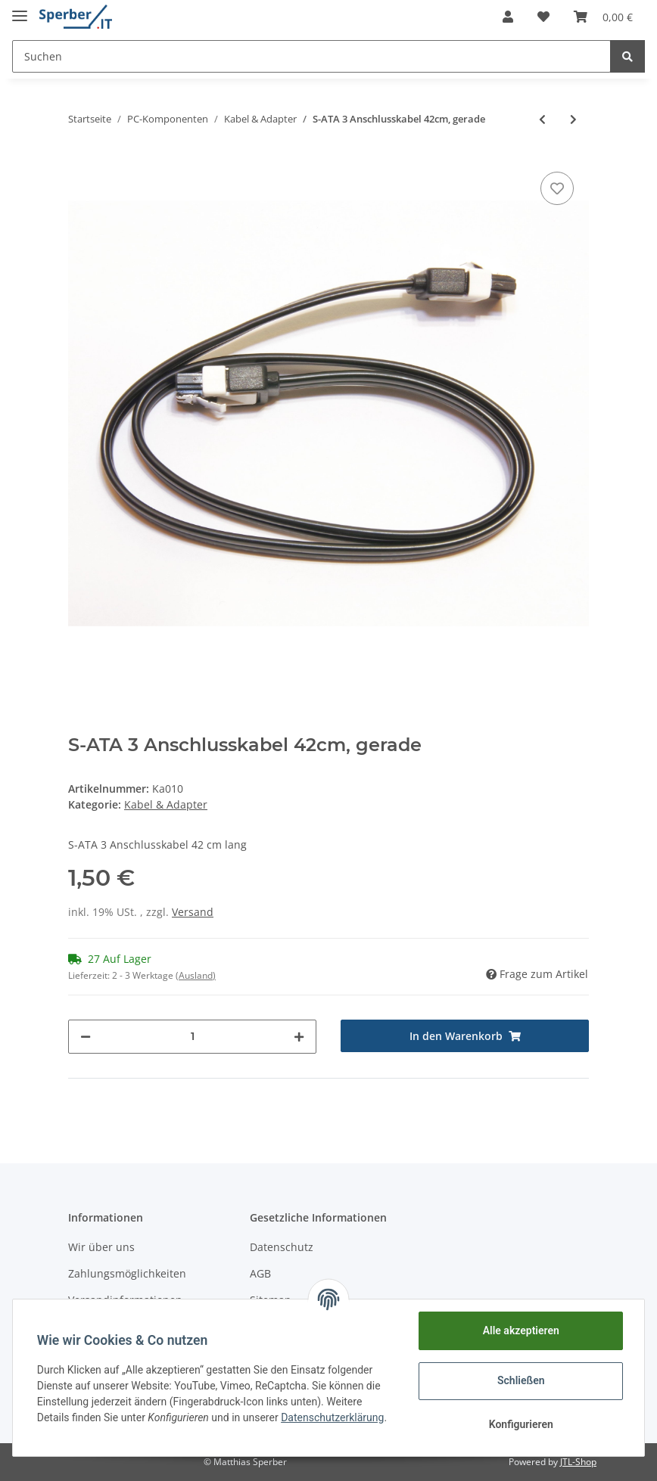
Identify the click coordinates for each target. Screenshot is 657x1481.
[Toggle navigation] (19, 9)
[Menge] (192, 1036)
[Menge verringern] (85, 1036)
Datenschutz (281, 1247)
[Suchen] (311, 56)
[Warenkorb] (603, 17)
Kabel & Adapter (165, 804)
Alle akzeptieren (520, 1330)
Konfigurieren (520, 1424)
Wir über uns (101, 1247)
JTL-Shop (578, 1461)
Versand (192, 912)
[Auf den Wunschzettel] (557, 188)
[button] (507, 17)
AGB (260, 1273)
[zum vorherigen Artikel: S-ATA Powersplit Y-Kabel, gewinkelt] (542, 119)
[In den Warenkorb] (465, 1036)
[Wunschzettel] (543, 17)
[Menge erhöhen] (299, 1036)
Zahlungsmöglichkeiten (127, 1273)
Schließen (521, 1380)
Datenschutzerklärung (332, 1417)
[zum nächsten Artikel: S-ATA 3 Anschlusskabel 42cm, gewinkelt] (573, 119)
